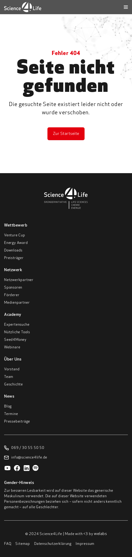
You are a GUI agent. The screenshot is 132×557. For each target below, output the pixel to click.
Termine (11, 414)
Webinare (12, 347)
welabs (100, 534)
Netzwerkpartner (18, 280)
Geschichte (13, 384)
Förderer (11, 295)
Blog (8, 406)
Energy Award (16, 243)
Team (8, 377)
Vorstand (11, 369)
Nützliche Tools (17, 332)
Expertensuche (16, 325)
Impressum (85, 544)
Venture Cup (14, 235)
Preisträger (14, 258)
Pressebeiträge (17, 421)
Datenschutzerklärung (53, 544)
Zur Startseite (66, 134)
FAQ (7, 544)
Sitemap (22, 544)
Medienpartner (17, 303)
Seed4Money (15, 340)
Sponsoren (13, 287)
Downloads (13, 250)
